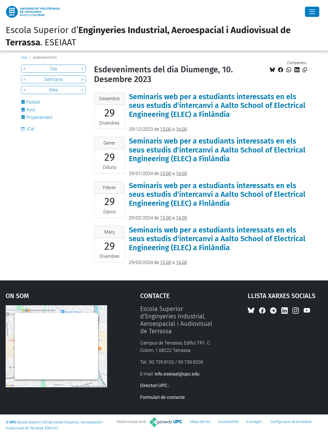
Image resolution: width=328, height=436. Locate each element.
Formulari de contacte (162, 397)
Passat (33, 102)
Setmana (53, 79)
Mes (53, 90)
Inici (24, 57)
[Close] (312, 12)
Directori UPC (153, 385)
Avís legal (253, 422)
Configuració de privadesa (291, 422)
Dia (53, 68)
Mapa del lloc (200, 422)
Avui (30, 109)
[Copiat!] (305, 70)
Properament (39, 117)
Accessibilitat (228, 422)
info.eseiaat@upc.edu (177, 374)
